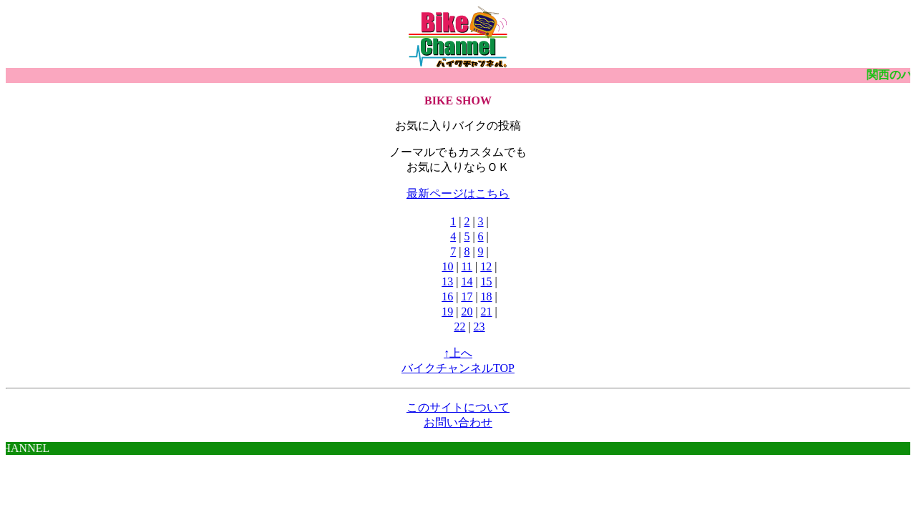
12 (486, 266)
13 (447, 281)
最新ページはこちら (458, 193)
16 (447, 296)
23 (479, 326)
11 (467, 266)
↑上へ (458, 353)
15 (486, 281)
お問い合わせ (458, 422)
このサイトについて (458, 407)
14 (466, 281)
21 (486, 311)
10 (447, 266)
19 (447, 311)
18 (486, 296)
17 (466, 296)
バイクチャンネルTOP (458, 368)
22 (459, 326)
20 (466, 311)
